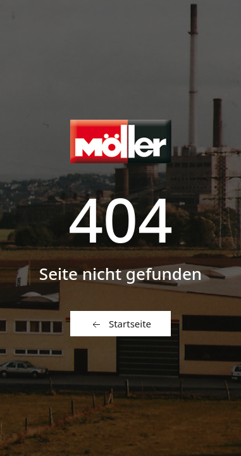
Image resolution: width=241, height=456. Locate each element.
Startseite (120, 324)
